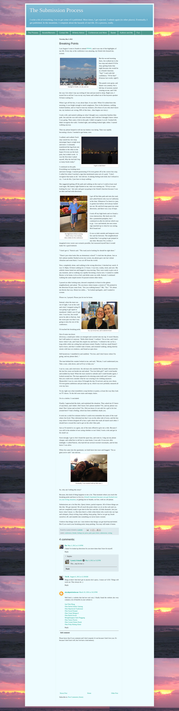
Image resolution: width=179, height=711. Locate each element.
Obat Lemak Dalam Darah (73, 622)
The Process (33, 33)
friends (74, 533)
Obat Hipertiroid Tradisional (74, 609)
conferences (68, 533)
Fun (138, 33)
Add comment (65, 633)
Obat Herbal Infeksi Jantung (74, 606)
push (90, 533)
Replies (69, 556)
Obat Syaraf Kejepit (71, 611)
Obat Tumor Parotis (71, 620)
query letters (95, 533)
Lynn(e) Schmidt (76, 560)
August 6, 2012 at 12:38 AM (79, 577)
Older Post (114, 693)
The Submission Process (56, 10)
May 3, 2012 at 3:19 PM (75, 545)
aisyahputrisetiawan (72, 592)
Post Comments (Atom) (75, 697)
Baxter (113, 33)
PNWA (89, 48)
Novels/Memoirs (48, 33)
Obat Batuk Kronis (71, 615)
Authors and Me (126, 33)
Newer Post (63, 693)
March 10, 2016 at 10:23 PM (88, 592)
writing (110, 533)
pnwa (86, 533)
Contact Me (63, 33)
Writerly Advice (78, 33)
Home (89, 693)
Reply (66, 552)
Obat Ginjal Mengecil (72, 613)
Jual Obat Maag (70, 604)
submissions (103, 533)
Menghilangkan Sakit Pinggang (75, 618)
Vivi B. (67, 577)
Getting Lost (80, 533)
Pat (66, 545)
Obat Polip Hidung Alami (73, 624)
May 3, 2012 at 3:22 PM (93, 560)
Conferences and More (97, 33)
